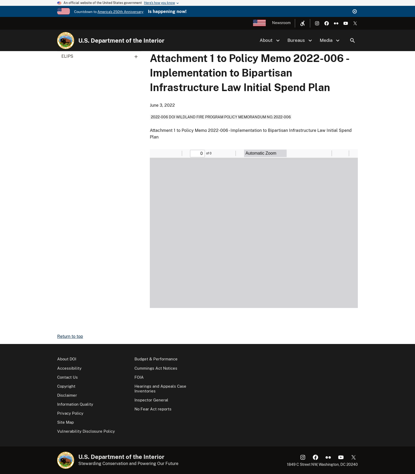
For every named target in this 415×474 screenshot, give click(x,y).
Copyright (66, 386)
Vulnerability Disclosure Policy (86, 431)
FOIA (139, 377)
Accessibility (69, 368)
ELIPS (101, 56)
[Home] (65, 40)
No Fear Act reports (153, 409)
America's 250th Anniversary (120, 12)
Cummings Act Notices (155, 368)
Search (352, 40)
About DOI (66, 359)
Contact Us (67, 377)
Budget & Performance (156, 359)
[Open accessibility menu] (302, 23)
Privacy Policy (70, 413)
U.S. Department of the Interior (121, 40)
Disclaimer (67, 395)
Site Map (65, 422)
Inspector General (151, 400)
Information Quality (75, 404)
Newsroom (281, 23)
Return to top (70, 336)
